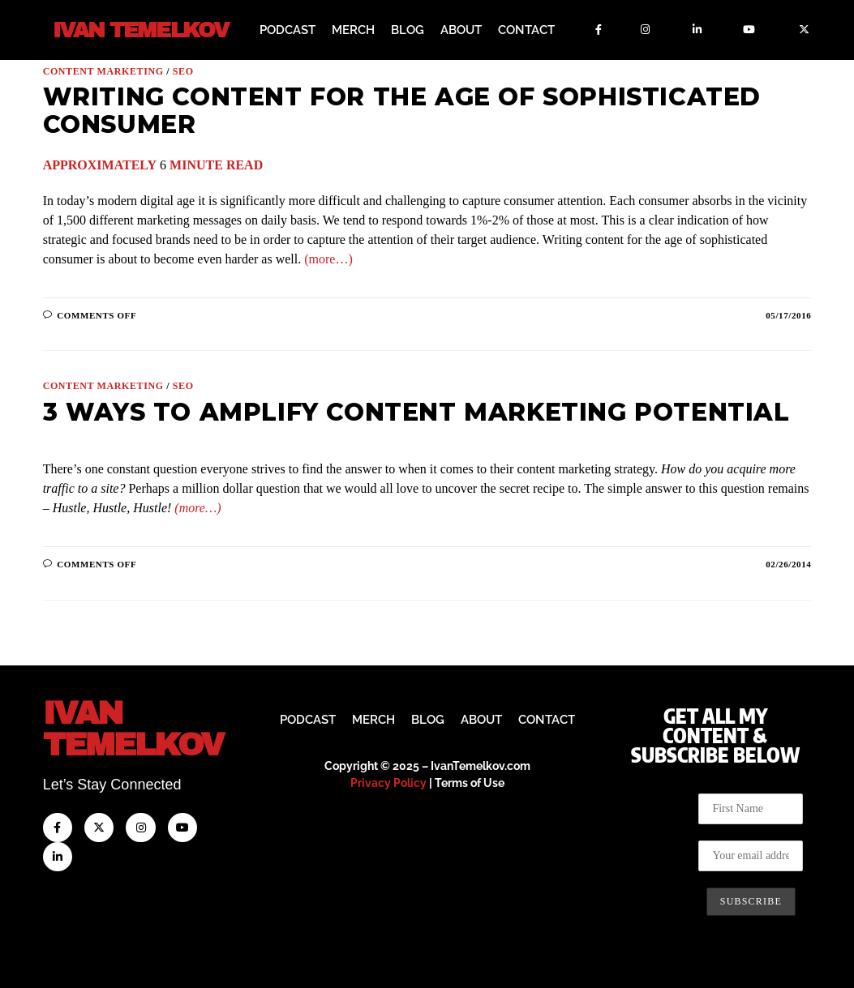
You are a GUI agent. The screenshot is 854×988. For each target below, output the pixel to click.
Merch (353, 30)
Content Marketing (103, 70)
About (461, 30)
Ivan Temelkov (140, 30)
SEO (183, 70)
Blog (407, 30)
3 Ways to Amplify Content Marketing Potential (416, 411)
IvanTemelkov (133, 728)
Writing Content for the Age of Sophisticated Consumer (402, 110)
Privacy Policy (388, 782)
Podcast (287, 30)
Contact (526, 30)
